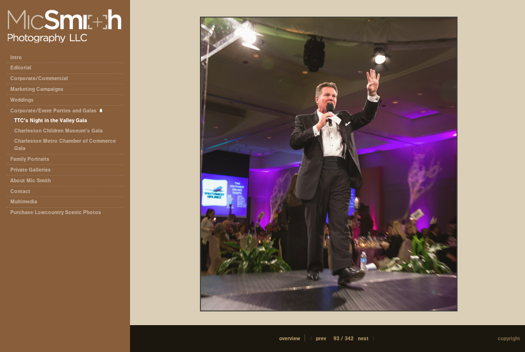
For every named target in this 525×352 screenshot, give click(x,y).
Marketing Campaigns (37, 89)
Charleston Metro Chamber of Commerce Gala (65, 145)
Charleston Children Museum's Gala (58, 131)
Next (367, 338)
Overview (289, 338)
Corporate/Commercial (42, 78)
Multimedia (23, 201)
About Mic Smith (30, 180)
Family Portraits (29, 159)
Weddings (22, 100)
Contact (20, 191)
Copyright (509, 338)
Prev (317, 338)
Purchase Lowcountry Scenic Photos (55, 212)
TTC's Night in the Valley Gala (50, 120)
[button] (289, 338)
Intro (16, 57)
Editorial (24, 68)
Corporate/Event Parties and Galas (57, 111)
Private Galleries (30, 170)
